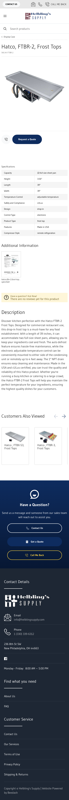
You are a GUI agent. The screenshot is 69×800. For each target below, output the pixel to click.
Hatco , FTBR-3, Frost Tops (46, 446)
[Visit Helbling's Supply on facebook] (5, 658)
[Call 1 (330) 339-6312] (40, 4)
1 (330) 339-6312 (24, 634)
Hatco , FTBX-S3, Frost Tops (14, 446)
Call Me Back (55, 4)
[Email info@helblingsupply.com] (33, 4)
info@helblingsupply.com (29, 619)
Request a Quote (27, 139)
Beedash (13, 792)
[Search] (34, 28)
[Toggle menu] (4, 16)
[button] (64, 416)
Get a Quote (34, 541)
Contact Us (11, 4)
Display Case (9, 37)
